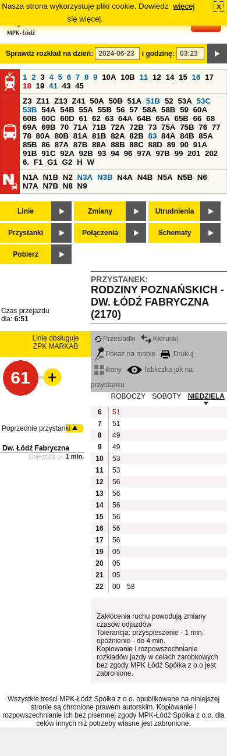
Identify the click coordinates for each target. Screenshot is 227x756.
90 (184, 144)
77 (216, 127)
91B (30, 153)
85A (205, 136)
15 (183, 77)
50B (115, 101)
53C (204, 101)
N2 (68, 177)
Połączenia (100, 233)
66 (197, 118)
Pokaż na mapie (124, 354)
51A (134, 101)
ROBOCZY (128, 396)
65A (162, 118)
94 (115, 153)
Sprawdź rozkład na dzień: (49, 53)
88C (136, 144)
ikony (108, 369)
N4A (125, 177)
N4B (145, 177)
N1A (30, 177)
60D (67, 118)
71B (99, 127)
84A (168, 136)
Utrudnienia (174, 211)
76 (202, 127)
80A (43, 136)
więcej (184, 6)
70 (64, 127)
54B (67, 109)
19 (40, 85)
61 (83, 118)
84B (187, 136)
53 (116, 459)
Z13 (61, 101)
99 (179, 153)
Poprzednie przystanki (36, 428)
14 (170, 77)
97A (144, 153)
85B (30, 144)
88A (99, 144)
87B (80, 144)
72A (118, 127)
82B (136, 136)
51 (116, 412)
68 (210, 118)
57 (133, 109)
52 (169, 101)
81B (99, 136)
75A (168, 127)
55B (105, 109)
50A (97, 101)
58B (168, 109)
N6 (202, 177)
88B (118, 144)
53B (30, 109)
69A (30, 127)
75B (187, 127)
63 (109, 118)
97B (162, 153)
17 (209, 77)
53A (184, 101)
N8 (68, 186)
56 (120, 109)
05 (116, 552)
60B (30, 118)
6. (26, 162)
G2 (67, 162)
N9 (82, 186)
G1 (52, 162)
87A (62, 144)
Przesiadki (114, 339)
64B (144, 118)
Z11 (42, 101)
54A (48, 109)
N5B (185, 177)
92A (67, 153)
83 (152, 136)
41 (53, 85)
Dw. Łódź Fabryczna (35, 448)
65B (182, 118)
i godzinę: (158, 53)
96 (128, 153)
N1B (50, 177)
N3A (85, 177)
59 (184, 109)
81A (80, 136)
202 (211, 153)
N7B (50, 186)
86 (45, 144)
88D (155, 144)
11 (143, 77)
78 (27, 136)
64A (125, 118)
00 (116, 587)
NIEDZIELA (206, 396)
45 (79, 85)
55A (86, 109)
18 (27, 85)
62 (96, 118)
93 (102, 153)
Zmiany (100, 211)
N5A (165, 177)
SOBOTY (166, 396)
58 (130, 587)
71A (80, 127)
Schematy (174, 233)
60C (48, 118)
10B (127, 77)
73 (152, 127)
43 (66, 85)
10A (109, 77)
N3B (105, 177)
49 (116, 435)
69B (48, 127)
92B (86, 153)
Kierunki (159, 339)
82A (118, 136)
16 (196, 77)
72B (136, 127)
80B (62, 136)
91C (48, 153)
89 (171, 144)
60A (200, 109)
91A (200, 144)
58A (150, 109)
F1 (38, 162)
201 (193, 153)
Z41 (79, 101)
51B (153, 101)
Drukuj (177, 354)
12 (156, 77)
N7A (30, 186)
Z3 (27, 101)
